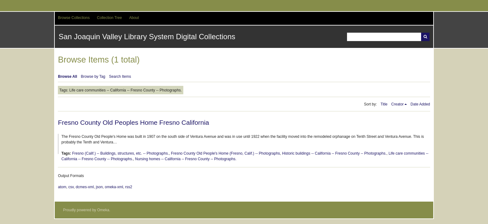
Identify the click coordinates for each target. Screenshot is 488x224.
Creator (397, 104)
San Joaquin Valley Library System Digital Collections (147, 36)
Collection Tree (109, 18)
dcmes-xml (85, 187)
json (99, 187)
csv (71, 187)
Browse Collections (74, 18)
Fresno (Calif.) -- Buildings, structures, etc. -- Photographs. (120, 153)
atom (62, 187)
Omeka (103, 210)
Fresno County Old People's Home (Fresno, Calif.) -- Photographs (225, 153)
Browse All (67, 76)
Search (425, 37)
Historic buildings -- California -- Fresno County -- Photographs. (334, 153)
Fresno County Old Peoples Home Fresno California (133, 122)
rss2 (128, 187)
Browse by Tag (93, 76)
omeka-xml (114, 187)
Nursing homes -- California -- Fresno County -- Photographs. (185, 159)
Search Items (120, 76)
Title (384, 104)
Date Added (420, 104)
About (134, 18)
